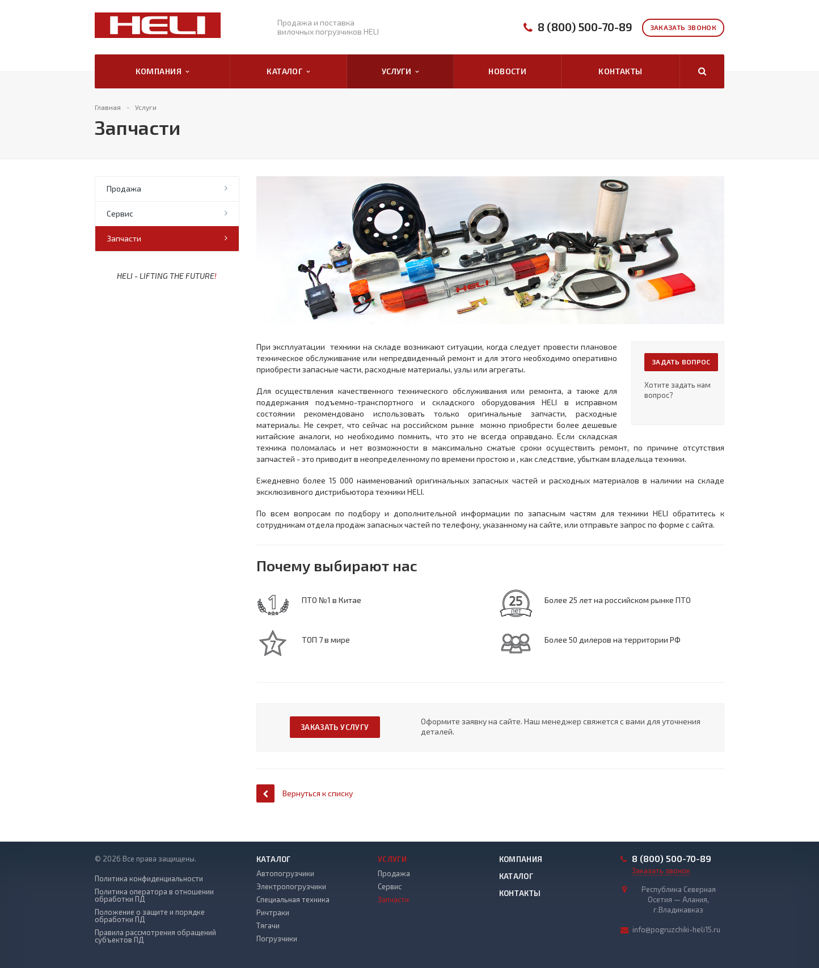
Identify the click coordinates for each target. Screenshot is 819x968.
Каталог (288, 71)
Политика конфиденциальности (149, 878)
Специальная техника (293, 899)
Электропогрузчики (291, 886)
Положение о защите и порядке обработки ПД (150, 915)
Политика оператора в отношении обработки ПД (154, 895)
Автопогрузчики (285, 873)
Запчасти (124, 238)
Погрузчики (276, 938)
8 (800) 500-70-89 (585, 27)
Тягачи (268, 925)
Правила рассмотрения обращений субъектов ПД (155, 936)
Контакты (620, 71)
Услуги (400, 71)
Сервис (120, 213)
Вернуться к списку (304, 793)
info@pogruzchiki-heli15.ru (676, 929)
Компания (162, 71)
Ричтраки (272, 912)
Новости (507, 71)
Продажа (124, 188)
